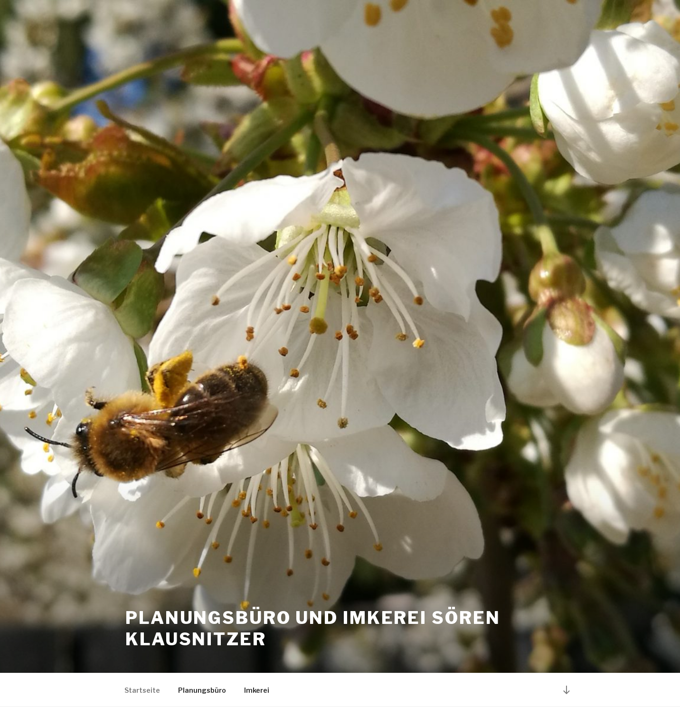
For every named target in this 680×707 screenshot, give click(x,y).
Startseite (142, 690)
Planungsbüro (202, 690)
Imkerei (256, 690)
